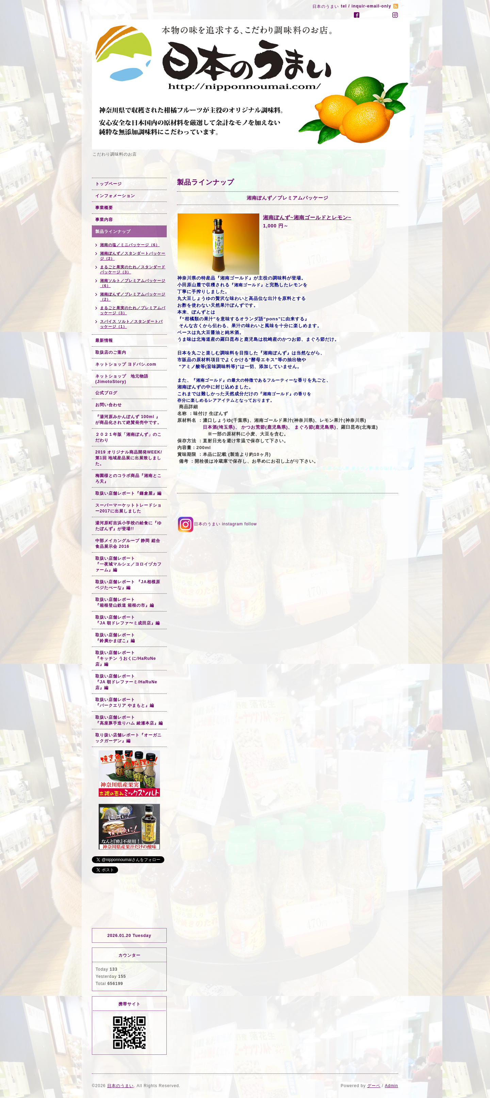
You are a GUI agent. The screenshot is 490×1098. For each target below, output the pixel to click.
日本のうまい (120, 1085)
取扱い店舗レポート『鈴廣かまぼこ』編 (115, 638)
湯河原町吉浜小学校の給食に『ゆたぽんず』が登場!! (128, 526)
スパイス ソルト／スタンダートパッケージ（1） (131, 324)
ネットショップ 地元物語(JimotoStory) (121, 379)
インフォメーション (115, 195)
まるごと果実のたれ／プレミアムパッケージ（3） (132, 310)
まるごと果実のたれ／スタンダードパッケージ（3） (132, 269)
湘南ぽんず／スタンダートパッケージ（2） (132, 255)
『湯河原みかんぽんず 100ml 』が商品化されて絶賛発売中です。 (128, 419)
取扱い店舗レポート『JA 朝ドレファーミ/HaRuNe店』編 (126, 682)
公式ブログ (106, 393)
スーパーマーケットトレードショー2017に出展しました (128, 508)
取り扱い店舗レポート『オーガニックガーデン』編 (128, 738)
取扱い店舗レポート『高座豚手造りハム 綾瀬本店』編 (129, 720)
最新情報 (104, 340)
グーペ (373, 1085)
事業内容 (104, 219)
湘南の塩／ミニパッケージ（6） (130, 245)
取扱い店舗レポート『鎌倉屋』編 (128, 493)
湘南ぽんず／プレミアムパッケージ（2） (132, 296)
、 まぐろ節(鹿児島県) (312, 427)
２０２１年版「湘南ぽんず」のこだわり (128, 437)
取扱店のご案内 (110, 352)
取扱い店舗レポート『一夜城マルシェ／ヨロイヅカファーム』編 (128, 564)
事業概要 (104, 207)
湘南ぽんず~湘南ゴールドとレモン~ (307, 217)
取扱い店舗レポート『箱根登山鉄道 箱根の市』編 (124, 602)
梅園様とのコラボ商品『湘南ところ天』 (128, 478)
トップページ (108, 183)
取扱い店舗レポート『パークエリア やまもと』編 (124, 702)
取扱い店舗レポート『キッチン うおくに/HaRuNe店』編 (125, 658)
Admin (391, 1085)
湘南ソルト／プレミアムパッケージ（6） (132, 283)
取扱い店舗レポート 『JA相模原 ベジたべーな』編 (127, 584)
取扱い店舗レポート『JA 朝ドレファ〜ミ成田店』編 (127, 620)
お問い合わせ (108, 404)
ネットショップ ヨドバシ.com (125, 364)
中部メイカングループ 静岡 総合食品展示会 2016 (127, 543)
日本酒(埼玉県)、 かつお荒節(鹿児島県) (232, 427)
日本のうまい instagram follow (217, 524)
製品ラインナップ (113, 231)
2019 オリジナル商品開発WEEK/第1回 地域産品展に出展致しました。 (128, 458)
